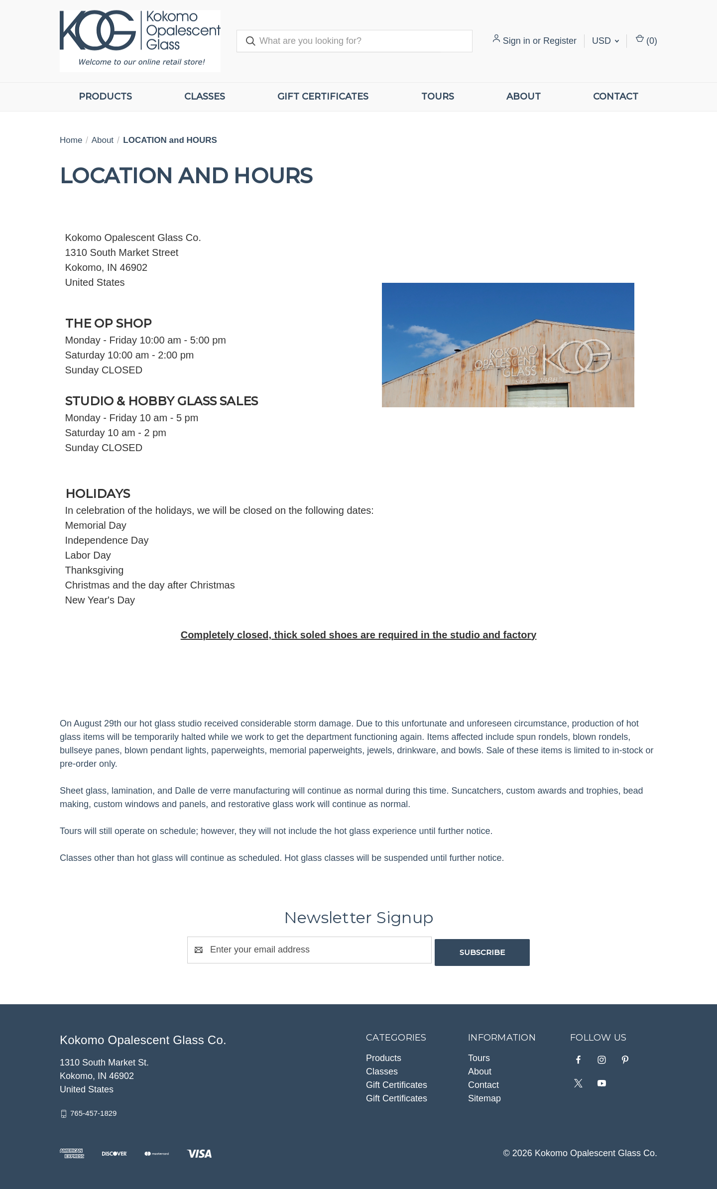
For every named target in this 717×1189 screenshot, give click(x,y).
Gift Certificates (322, 96)
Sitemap (484, 1096)
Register (560, 41)
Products (105, 96)
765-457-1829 (93, 1110)
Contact (615, 96)
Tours (437, 96)
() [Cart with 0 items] (646, 40)
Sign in (516, 41)
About (523, 96)
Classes (204, 96)
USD (605, 41)
